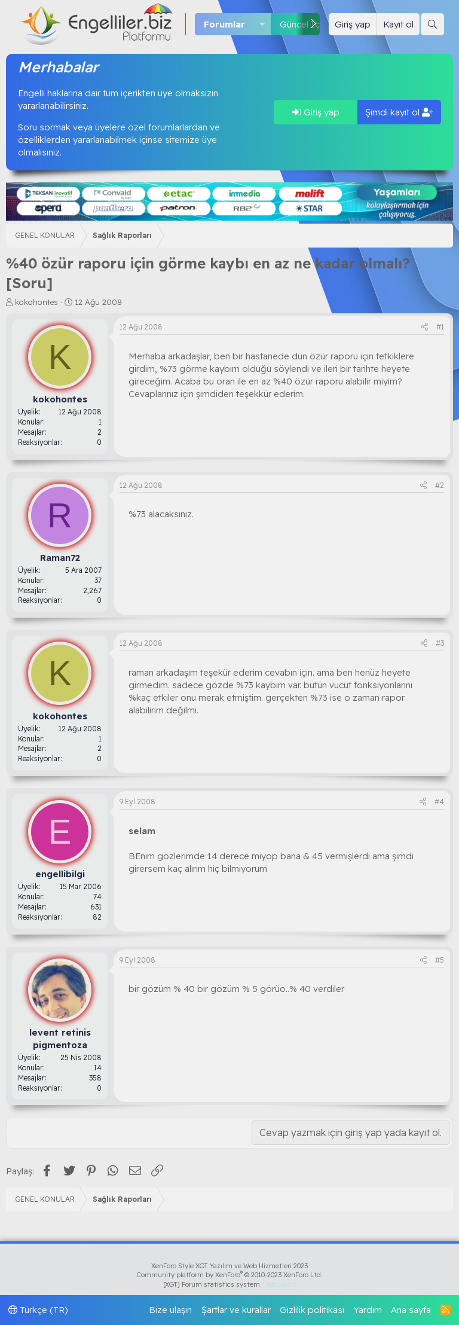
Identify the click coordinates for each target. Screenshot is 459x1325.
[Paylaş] (424, 327)
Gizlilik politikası (312, 1309)
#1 (440, 326)
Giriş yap (315, 112)
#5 (439, 959)
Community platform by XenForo (230, 1275)
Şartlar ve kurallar (236, 1309)
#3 (440, 643)
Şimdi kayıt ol (399, 112)
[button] (262, 24)
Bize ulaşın (170, 1309)
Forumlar (224, 24)
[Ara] (432, 24)
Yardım (368, 1309)
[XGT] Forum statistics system (229, 1284)
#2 (439, 485)
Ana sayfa (411, 1309)
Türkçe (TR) (38, 1309)
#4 (439, 801)
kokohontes (36, 302)
